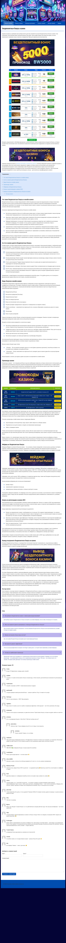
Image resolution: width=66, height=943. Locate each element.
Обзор (51, 75)
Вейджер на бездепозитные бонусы (12, 187)
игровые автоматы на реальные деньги (26, 163)
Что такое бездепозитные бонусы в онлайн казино (16, 177)
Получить (57, 392)
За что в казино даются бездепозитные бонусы (15, 179)
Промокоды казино (8, 184)
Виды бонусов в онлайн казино (11, 182)
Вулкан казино (51, 23)
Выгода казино (9, 193)
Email (24, 853)
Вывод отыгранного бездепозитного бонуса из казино (17, 191)
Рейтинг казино (19, 23)
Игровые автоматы (30, 23)
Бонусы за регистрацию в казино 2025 (13, 189)
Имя (3, 853)
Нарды (59, 23)
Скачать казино (41, 23)
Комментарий (5, 858)
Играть (51, 73)
